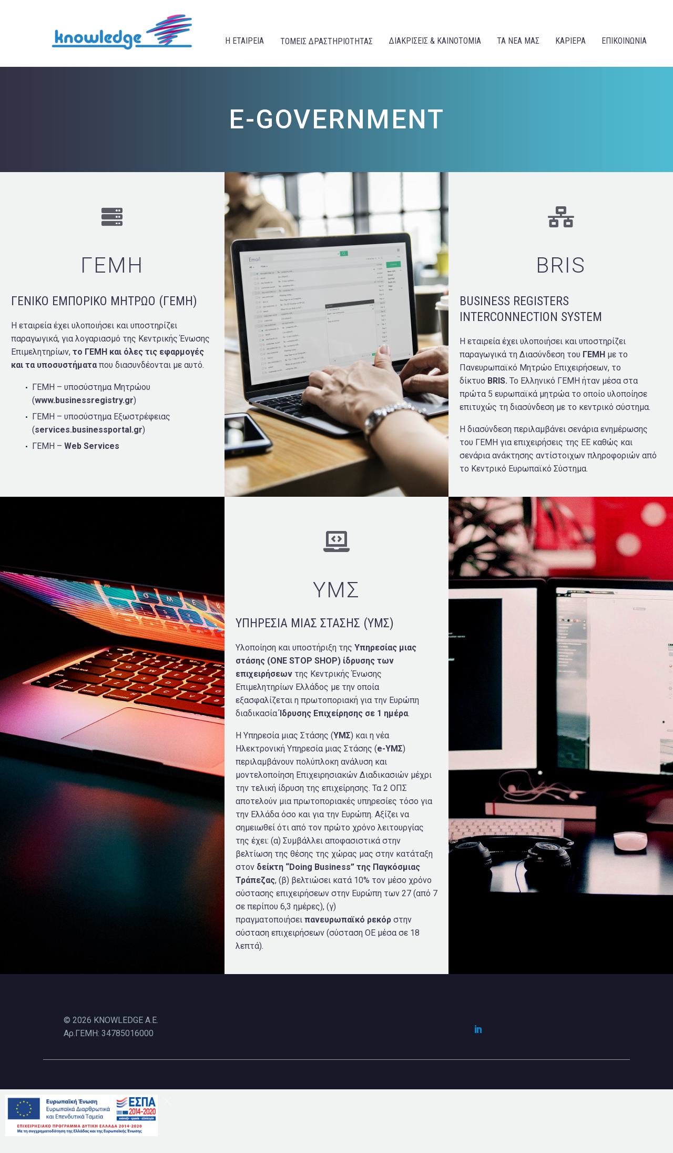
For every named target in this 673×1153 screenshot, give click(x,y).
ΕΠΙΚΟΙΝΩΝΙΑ (624, 41)
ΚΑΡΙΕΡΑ (570, 41)
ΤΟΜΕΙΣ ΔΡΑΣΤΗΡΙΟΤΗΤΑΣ (326, 41)
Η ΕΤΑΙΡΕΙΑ (244, 41)
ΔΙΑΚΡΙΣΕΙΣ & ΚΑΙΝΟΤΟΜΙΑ (435, 41)
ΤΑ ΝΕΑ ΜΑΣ (518, 41)
